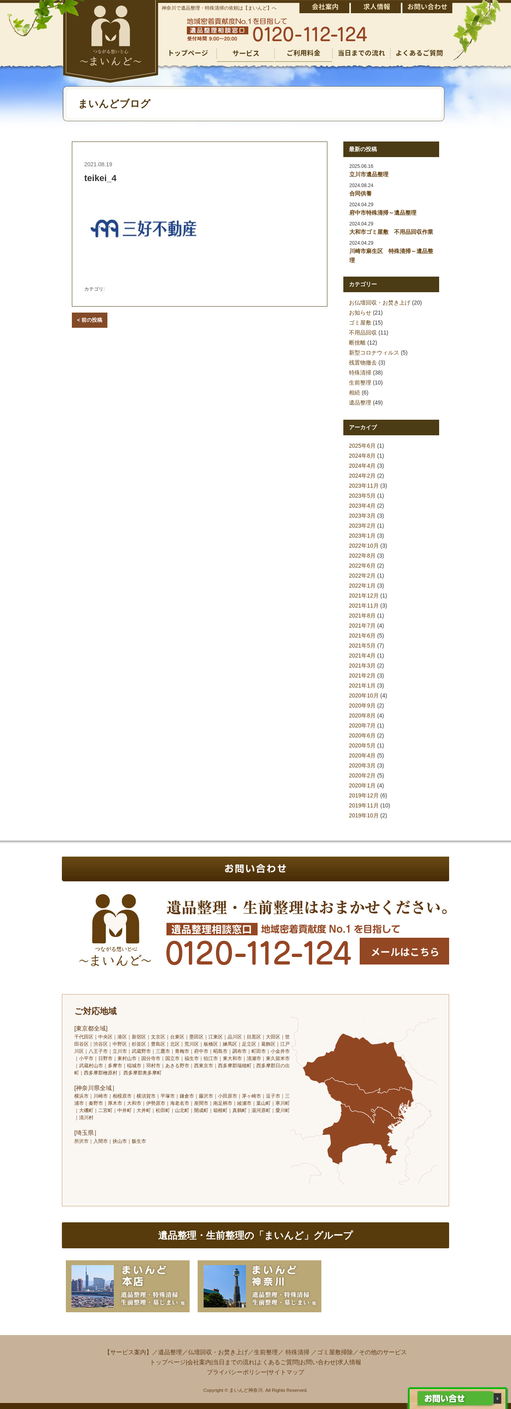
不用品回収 (363, 332)
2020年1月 (362, 785)
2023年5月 (362, 495)
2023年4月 (362, 505)
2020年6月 (362, 735)
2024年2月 (362, 475)
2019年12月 (364, 795)
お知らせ (360, 312)
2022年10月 (364, 545)
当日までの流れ (234, 1362)
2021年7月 (362, 625)
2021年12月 (364, 595)
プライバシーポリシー (237, 1372)
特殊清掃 (360, 372)
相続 (354, 392)
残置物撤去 (363, 362)
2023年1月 (362, 535)
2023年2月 (362, 525)
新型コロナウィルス (374, 352)
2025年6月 (362, 445)
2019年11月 (364, 805)
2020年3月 (362, 765)
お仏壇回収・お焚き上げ (379, 302)
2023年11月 (364, 485)
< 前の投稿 (89, 320)
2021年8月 (362, 615)
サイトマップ (286, 1372)
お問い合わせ (318, 1362)
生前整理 (360, 382)
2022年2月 (362, 575)
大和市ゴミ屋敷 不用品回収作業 (391, 232)
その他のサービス (383, 1352)
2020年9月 (362, 705)
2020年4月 (362, 755)
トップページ (168, 1362)
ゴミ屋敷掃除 (335, 1352)
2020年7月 (362, 725)
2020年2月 (362, 775)
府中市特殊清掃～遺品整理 (382, 212)
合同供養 (360, 193)
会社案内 (199, 1362)
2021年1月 (362, 685)
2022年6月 (362, 565)
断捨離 (357, 342)
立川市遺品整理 (368, 174)
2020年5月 (362, 745)
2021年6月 (362, 635)
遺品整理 (360, 402)
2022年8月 (362, 555)
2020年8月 (362, 715)
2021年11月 (364, 605)
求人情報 (349, 1362)
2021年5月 (362, 645)
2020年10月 (364, 695)
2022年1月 (362, 585)
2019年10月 (364, 815)
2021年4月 (362, 655)
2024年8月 (362, 455)
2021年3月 (362, 665)
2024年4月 (362, 465)
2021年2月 (362, 675)
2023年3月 (362, 515)
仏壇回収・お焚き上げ (218, 1352)
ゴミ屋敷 (360, 322)
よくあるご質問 (277, 1362)
